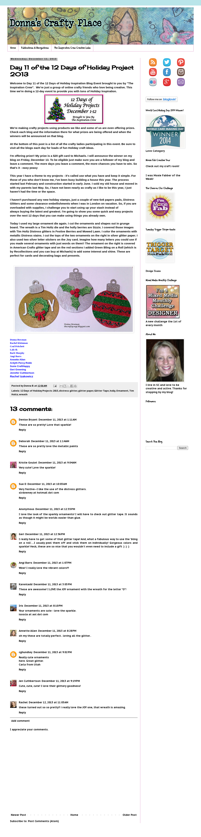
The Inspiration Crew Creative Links (72, 48)
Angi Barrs (25, 562)
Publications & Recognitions (35, 48)
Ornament (122, 390)
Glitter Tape (101, 390)
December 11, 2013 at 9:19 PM (61, 681)
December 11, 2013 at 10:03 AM (47, 484)
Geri (21, 534)
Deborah (24, 441)
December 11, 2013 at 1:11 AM (58, 419)
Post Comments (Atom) (43, 821)
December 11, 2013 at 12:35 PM (55, 509)
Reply (22, 429)
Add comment (20, 720)
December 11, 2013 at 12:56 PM (45, 534)
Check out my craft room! (162, 166)
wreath (23, 394)
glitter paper (85, 390)
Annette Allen (28, 630)
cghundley (25, 652)
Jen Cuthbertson (30, 681)
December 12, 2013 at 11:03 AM (48, 702)
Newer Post (18, 815)
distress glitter (68, 390)
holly (112, 390)
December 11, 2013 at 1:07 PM (52, 562)
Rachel (23, 702)
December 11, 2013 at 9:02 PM (53, 652)
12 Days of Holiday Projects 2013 (39, 390)
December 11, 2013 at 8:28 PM (57, 630)
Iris (21, 605)
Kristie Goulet (28, 462)
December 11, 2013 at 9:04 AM (57, 462)
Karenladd (25, 584)
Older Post (130, 815)
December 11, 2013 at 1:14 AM (50, 441)
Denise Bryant (28, 419)
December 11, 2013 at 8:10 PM (43, 605)
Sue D (22, 484)
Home (13, 48)
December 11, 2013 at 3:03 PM (53, 584)
